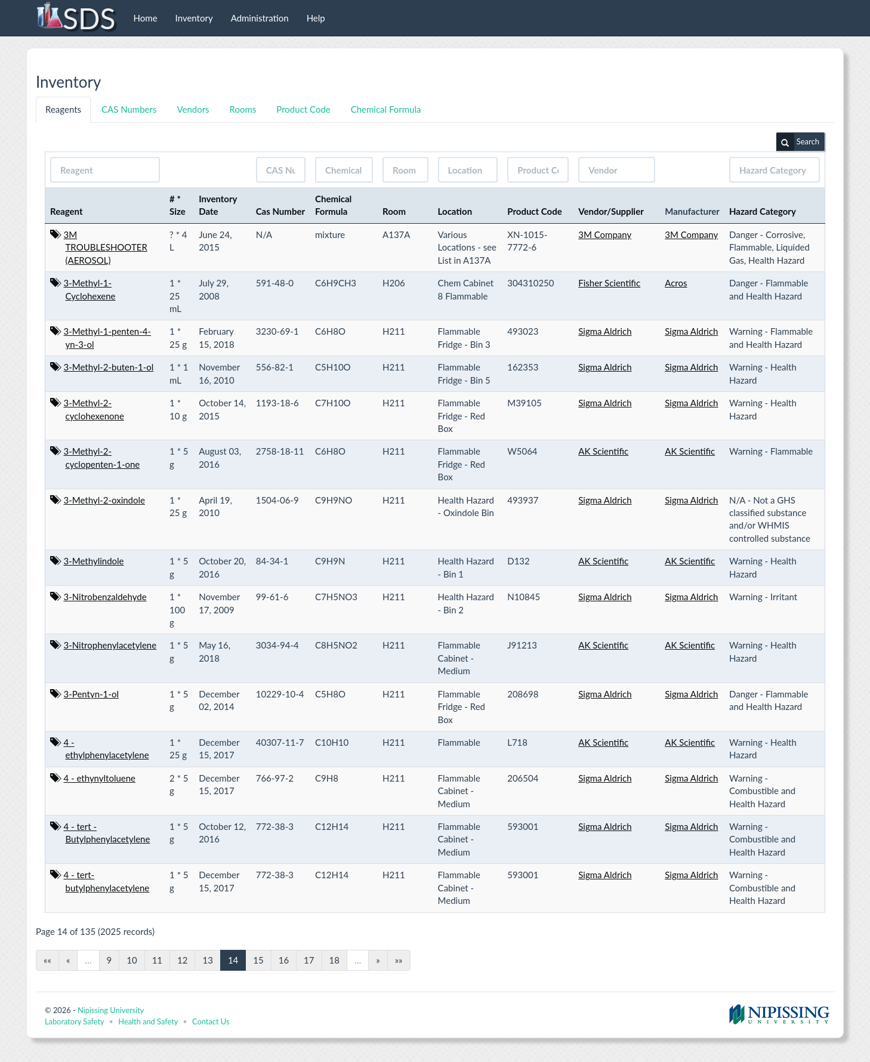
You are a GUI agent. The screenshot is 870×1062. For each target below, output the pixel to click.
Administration (260, 18)
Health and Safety (148, 1021)
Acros (676, 282)
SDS (75, 18)
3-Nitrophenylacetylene (110, 645)
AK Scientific (603, 451)
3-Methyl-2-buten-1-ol (109, 367)
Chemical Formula (386, 109)
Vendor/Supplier (611, 211)
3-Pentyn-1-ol (91, 694)
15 (258, 960)
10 (132, 960)
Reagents (63, 109)
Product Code (303, 109)
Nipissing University (111, 1010)
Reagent (66, 211)
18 (334, 960)
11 (157, 960)
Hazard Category (762, 211)
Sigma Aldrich (604, 331)
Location (455, 211)
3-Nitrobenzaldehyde (105, 596)
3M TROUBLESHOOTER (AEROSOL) (105, 247)
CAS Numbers (128, 109)
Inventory (194, 18)
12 (182, 960)
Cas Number (280, 211)
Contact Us (210, 1021)
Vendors (193, 109)
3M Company (604, 234)
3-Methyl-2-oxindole (104, 500)
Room (394, 211)
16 (284, 960)
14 (233, 960)
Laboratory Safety (74, 1021)
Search (797, 142)
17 (309, 960)
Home (146, 18)
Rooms (243, 109)
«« (47, 960)
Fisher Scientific (609, 282)
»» (399, 960)
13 (207, 960)
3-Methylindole (94, 560)
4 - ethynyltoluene (100, 778)
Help (316, 18)
